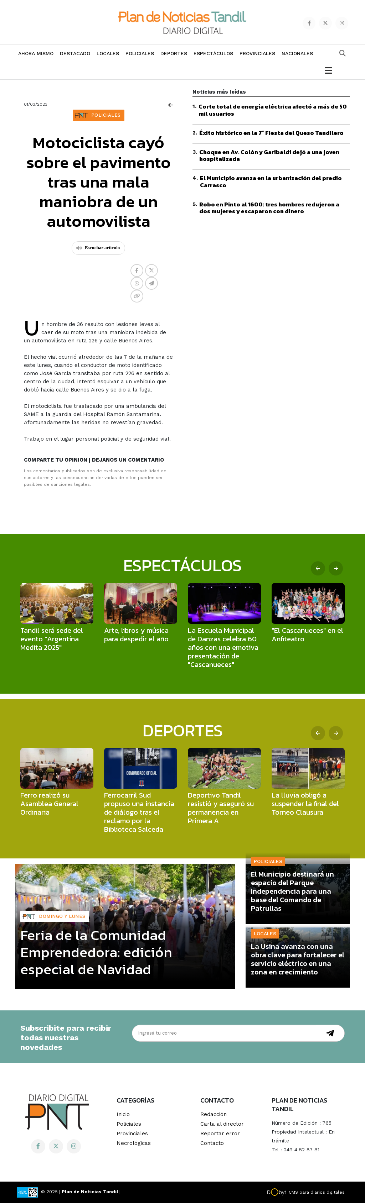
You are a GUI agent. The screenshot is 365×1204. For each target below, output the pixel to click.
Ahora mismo (35, 54)
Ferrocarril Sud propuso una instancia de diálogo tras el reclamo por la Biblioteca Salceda (139, 812)
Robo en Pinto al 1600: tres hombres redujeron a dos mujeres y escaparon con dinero (269, 208)
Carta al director (222, 1125)
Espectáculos (213, 54)
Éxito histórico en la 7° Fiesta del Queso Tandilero (271, 133)
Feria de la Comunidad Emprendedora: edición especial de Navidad (96, 952)
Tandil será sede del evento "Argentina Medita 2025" (51, 639)
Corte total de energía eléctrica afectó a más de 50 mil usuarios (273, 111)
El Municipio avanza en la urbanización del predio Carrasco (271, 182)
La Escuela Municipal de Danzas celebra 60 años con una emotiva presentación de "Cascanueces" (223, 648)
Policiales (139, 54)
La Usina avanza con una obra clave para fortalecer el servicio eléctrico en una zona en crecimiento (297, 960)
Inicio (123, 1115)
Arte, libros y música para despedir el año (136, 635)
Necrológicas (134, 1144)
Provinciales (257, 54)
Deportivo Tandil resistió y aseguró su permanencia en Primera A (221, 808)
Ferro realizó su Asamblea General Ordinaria (49, 804)
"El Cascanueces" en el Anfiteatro (307, 635)
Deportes (173, 54)
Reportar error (220, 1134)
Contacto (212, 1144)
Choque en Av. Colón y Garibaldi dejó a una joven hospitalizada (269, 156)
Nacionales (297, 54)
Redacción (213, 1115)
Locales (108, 54)
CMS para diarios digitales (317, 1193)
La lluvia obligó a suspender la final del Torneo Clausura (305, 804)
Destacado (75, 54)
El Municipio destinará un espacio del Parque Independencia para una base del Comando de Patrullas (292, 892)
